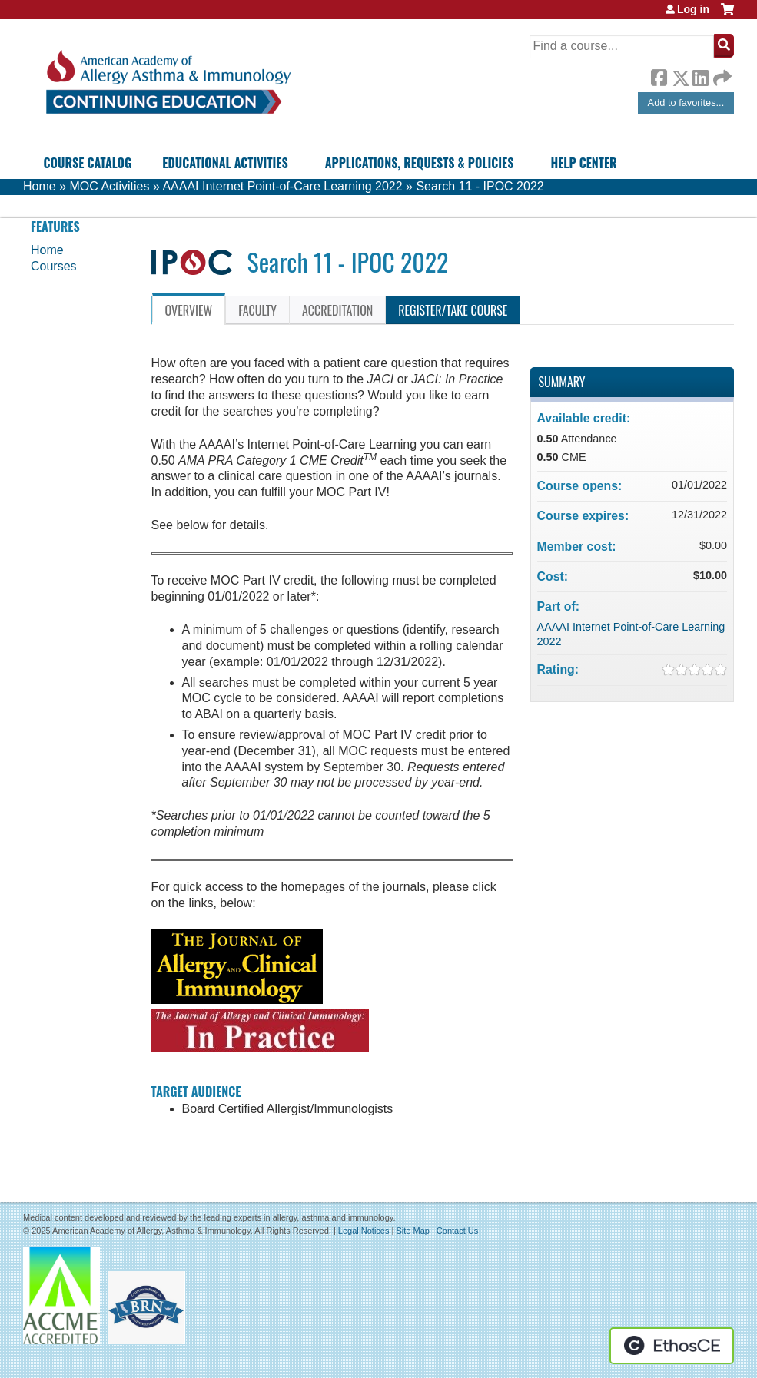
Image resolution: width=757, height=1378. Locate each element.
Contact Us (457, 1230)
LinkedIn (700, 75)
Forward (721, 74)
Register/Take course (452, 310)
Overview (189, 310)
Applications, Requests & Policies (419, 163)
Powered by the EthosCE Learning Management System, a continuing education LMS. (671, 1345)
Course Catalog (88, 163)
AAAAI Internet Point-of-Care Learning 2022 (282, 186)
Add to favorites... (686, 102)
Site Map (412, 1230)
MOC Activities (109, 186)
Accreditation (337, 310)
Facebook (658, 75)
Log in (693, 9)
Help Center (583, 163)
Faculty (257, 310)
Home (39, 186)
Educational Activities (224, 163)
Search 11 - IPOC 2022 (479, 186)
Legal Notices (364, 1230)
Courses (54, 266)
